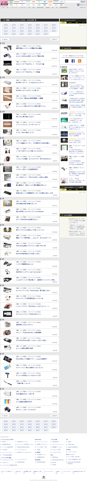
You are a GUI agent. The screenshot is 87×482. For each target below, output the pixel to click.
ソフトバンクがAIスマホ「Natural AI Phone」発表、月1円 (77, 140)
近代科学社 (37, 459)
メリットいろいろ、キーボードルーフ (28, 124)
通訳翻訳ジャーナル (57, 447)
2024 (22, 25)
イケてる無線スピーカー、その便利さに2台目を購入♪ (33, 143)
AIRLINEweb (55, 441)
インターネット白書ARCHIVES (9, 465)
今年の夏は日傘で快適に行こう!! (26, 203)
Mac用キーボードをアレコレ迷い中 (27, 90)
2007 (46, 31)
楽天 (34, 7)
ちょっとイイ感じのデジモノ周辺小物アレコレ (31, 106)
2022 (38, 25)
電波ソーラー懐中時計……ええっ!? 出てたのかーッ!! (33, 238)
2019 (6, 28)
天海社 (69, 441)
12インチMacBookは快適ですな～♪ (27, 219)
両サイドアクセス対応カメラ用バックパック (30, 230)
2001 (38, 34)
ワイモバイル (23, 7)
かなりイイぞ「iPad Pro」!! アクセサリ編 (30, 64)
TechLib (54, 464)
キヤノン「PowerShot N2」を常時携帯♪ (29, 332)
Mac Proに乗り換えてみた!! (25, 116)
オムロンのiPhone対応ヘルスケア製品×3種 (30, 56)
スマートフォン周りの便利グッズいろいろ (29, 367)
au (7, 7)
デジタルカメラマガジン (8, 459)
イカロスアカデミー (57, 452)
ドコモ (3, 7)
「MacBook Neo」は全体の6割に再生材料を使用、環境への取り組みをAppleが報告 (77, 100)
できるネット (5, 462)
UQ (29, 7)
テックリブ (53, 462)
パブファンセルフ (72, 452)
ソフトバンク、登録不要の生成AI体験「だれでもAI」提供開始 (77, 133)
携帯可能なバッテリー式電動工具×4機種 (29, 48)
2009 (30, 31)
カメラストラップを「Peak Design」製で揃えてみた (33, 290)
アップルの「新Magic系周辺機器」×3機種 (29, 98)
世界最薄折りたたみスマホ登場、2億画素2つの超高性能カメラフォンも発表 (77, 173)
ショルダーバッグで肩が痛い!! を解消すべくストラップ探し (35, 280)
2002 (30, 34)
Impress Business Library (23, 447)
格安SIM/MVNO (63, 7)
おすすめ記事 (68, 215)
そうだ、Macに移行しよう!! (25, 132)
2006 (54, 31)
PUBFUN (68, 449)
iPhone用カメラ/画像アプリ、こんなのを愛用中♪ (31, 359)
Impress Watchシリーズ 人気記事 (73, 187)
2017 (22, 28)
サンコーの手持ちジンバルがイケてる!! (28, 375)
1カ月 (83, 22)
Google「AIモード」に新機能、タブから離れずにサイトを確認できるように (77, 127)
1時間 (63, 22)
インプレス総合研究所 (7, 447)
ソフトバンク (14, 7)
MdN (52, 455)
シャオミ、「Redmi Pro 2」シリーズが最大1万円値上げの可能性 (77, 93)
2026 (6, 25)
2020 (54, 25)
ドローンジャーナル (7, 452)
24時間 (69, 22)
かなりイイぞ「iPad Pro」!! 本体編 (28, 72)
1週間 (76, 22)
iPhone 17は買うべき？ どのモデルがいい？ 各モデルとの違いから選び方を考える (77, 233)
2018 (14, 28)
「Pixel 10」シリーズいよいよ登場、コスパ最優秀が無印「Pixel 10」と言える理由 (77, 226)
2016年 (54, 39)
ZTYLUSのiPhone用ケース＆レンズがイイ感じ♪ (31, 340)
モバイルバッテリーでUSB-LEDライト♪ (28, 314)
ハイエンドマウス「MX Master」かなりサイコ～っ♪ (32, 306)
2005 (6, 34)
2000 (46, 34)
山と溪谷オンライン (41, 454)
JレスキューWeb (56, 449)
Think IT (4, 441)
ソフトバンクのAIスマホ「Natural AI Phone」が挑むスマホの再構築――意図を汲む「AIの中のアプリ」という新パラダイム (77, 88)
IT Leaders (4, 449)
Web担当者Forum (6, 444)
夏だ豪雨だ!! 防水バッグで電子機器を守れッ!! (31, 185)
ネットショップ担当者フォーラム (25, 444)
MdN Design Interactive (57, 459)
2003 (22, 34)
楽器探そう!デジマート (42, 444)
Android (47, 7)
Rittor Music (38, 439)
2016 (30, 28)
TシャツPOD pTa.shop (73, 456)
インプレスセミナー (22, 449)
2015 (38, 28)
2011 (14, 31)
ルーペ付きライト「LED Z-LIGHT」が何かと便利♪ (32, 177)
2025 (14, 25)
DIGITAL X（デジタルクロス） (24, 452)
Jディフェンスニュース (58, 444)
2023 (30, 25)
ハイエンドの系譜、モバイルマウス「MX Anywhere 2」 (34, 159)
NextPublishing (20, 462)
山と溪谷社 (37, 452)
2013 (54, 28)
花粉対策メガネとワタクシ (24, 324)
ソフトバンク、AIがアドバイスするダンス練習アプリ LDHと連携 (77, 113)
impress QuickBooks (73, 447)
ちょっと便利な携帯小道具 (24, 348)
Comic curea (71, 444)
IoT (56, 7)
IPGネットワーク (70, 454)
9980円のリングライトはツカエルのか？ (29, 272)
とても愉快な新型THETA (24, 402)
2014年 (6, 39)
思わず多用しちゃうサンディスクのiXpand (29, 211)
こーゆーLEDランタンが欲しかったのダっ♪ (30, 151)
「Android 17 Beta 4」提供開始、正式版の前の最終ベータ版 (77, 107)
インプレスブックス (22, 459)
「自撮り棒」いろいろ (23, 383)
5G (52, 7)
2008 (38, 31)
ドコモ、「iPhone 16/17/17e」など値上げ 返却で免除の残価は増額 (76, 180)
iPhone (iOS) (40, 7)
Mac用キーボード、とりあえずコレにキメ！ (30, 82)
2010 (22, 31)
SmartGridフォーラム (22, 441)
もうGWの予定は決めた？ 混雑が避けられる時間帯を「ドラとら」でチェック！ (77, 151)
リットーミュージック (42, 441)
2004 (14, 34)
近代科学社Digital (41, 462)
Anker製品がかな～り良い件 (25, 394)
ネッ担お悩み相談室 (7, 455)
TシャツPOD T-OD (42, 447)
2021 (46, 25)
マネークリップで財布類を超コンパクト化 (29, 298)
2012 (6, 31)
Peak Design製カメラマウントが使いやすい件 (31, 245)
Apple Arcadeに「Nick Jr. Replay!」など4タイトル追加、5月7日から (76, 71)
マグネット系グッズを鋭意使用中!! (27, 169)
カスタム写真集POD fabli (74, 459)
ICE (67, 439)
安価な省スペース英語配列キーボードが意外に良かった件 (34, 193)
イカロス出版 (54, 439)
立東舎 (38, 449)
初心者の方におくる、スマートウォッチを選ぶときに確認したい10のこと (77, 220)
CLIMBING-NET (40, 457)
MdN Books (55, 457)
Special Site (67, 48)
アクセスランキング (69, 20)
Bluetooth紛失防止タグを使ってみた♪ (28, 253)
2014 (46, 28)
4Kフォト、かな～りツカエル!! (26, 409)
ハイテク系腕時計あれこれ (24, 264)
